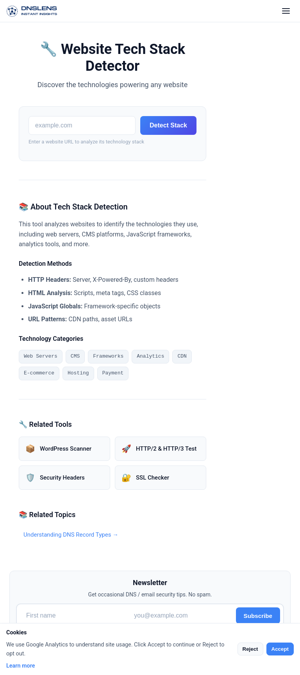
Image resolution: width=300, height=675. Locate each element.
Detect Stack (168, 125)
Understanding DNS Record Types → (70, 534)
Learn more (20, 665)
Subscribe (258, 615)
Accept (280, 649)
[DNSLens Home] (32, 11)
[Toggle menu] (286, 11)
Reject (250, 649)
